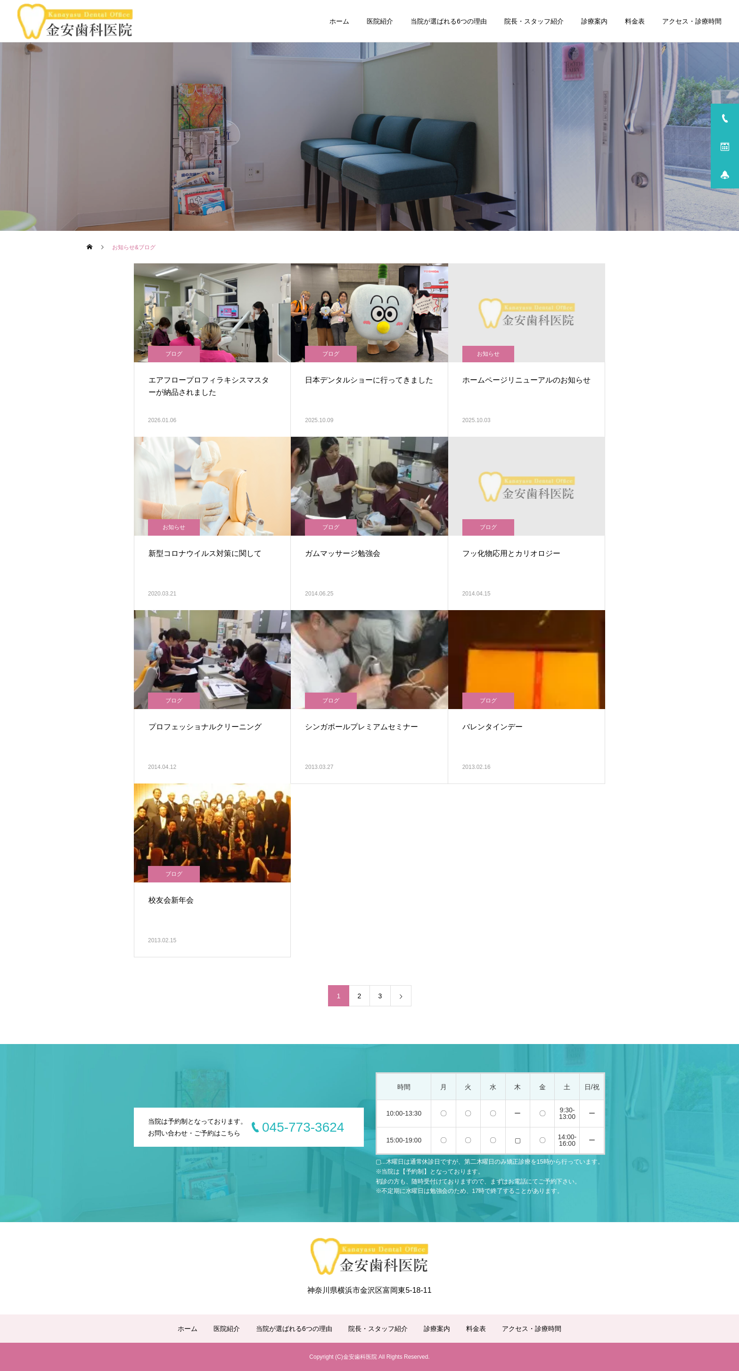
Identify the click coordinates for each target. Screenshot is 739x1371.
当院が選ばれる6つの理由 (449, 21)
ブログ (173, 354)
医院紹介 (380, 21)
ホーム (339, 21)
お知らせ (488, 354)
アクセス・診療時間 (692, 21)
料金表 (635, 21)
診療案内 (594, 21)
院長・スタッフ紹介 (534, 21)
